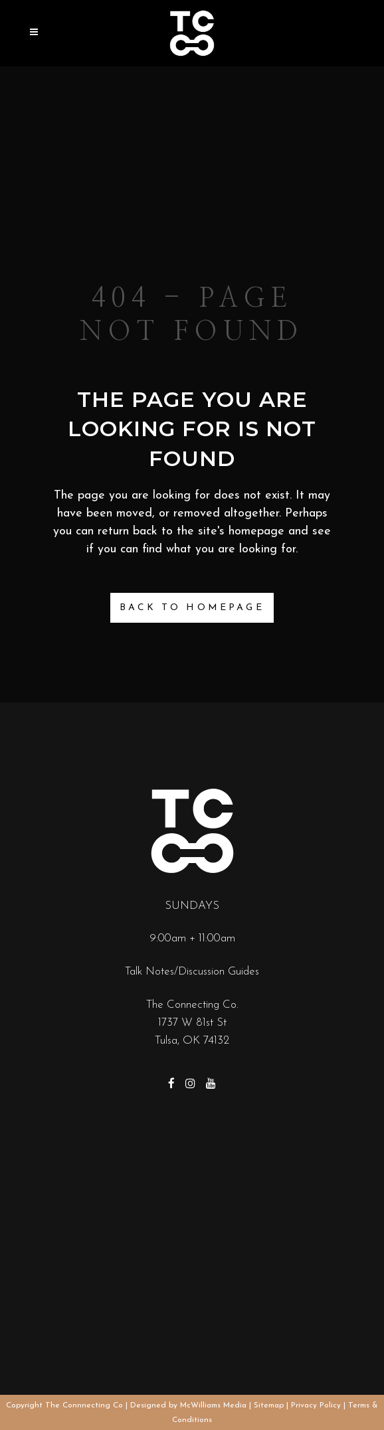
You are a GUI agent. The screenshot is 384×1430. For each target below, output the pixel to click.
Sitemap (269, 1405)
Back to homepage (192, 608)
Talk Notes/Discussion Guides (192, 971)
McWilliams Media (213, 1405)
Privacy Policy (316, 1405)
